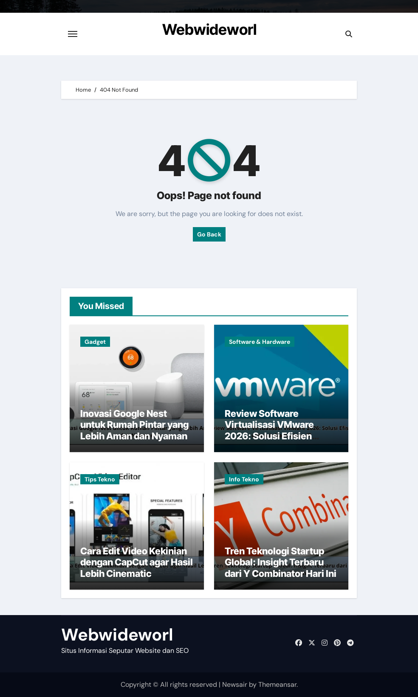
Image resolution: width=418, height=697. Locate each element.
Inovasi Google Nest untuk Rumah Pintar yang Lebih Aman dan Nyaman (134, 424)
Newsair (234, 684)
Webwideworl (209, 29)
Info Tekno (244, 479)
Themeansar (277, 684)
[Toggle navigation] (72, 33)
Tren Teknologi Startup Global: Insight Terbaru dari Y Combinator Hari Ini (280, 562)
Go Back (209, 234)
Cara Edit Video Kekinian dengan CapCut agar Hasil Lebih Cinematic (136, 562)
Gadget (95, 342)
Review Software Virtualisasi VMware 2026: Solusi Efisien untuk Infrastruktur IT (271, 430)
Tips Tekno (100, 479)
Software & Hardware (259, 342)
